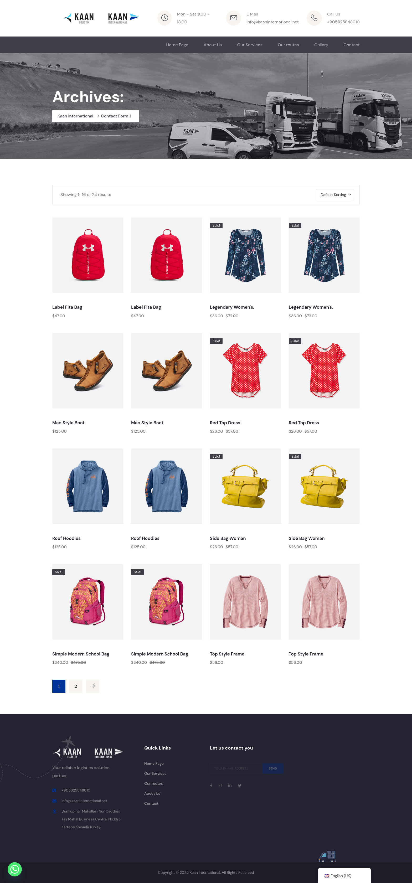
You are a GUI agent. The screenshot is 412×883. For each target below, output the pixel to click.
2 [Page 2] (75, 686)
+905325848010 (343, 22)
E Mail (252, 14)
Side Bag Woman (228, 538)
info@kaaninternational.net (272, 22)
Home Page (177, 45)
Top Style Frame (227, 654)
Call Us (333, 14)
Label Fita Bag (67, 307)
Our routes (288, 45)
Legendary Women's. (232, 307)
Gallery (321, 45)
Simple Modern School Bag (80, 654)
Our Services (249, 45)
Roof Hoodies (66, 538)
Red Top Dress (225, 423)
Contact (351, 45)
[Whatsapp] (15, 869)
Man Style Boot (68, 423)
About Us (213, 45)
